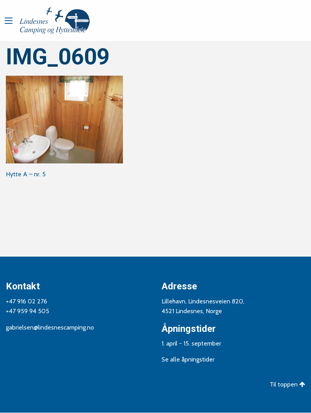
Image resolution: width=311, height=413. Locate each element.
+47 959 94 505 (27, 311)
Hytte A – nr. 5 (26, 174)
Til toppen (287, 384)
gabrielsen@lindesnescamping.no (50, 327)
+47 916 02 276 (26, 301)
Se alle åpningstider (188, 359)
